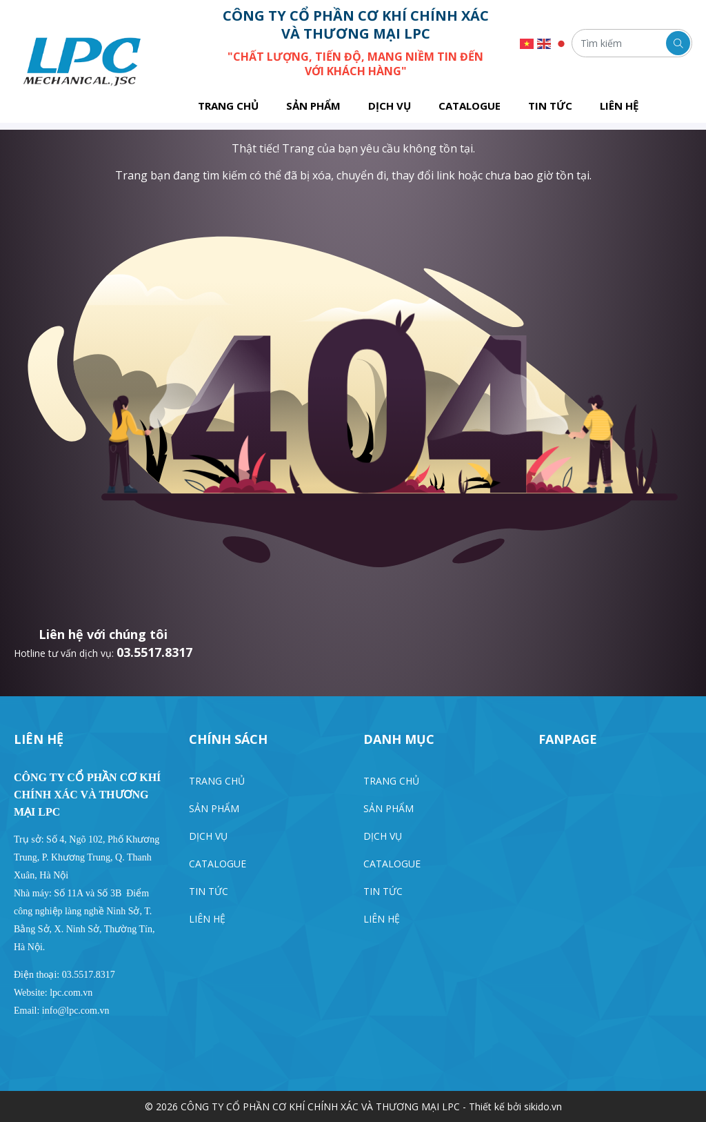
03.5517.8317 (154, 652)
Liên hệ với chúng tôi (103, 634)
